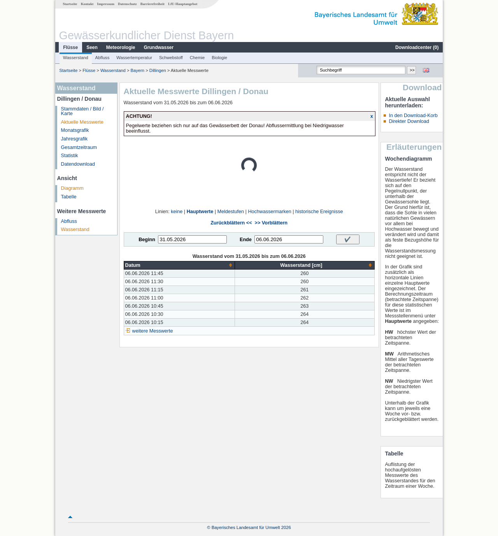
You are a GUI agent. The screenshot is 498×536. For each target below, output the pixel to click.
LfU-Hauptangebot (182, 4)
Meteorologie (120, 47)
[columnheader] (179, 265)
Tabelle (69, 197)
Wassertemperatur (134, 57)
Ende (246, 239)
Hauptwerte (200, 211)
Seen (92, 47)
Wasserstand (75, 57)
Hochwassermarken (269, 211)
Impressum (105, 4)
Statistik (69, 155)
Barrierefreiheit (152, 4)
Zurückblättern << (231, 223)
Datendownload (78, 164)
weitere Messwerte (152, 331)
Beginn (147, 239)
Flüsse (70, 47)
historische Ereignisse (319, 211)
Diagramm (72, 188)
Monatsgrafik (75, 130)
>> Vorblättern (271, 223)
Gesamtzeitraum (79, 147)
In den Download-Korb (413, 115)
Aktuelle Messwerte (82, 122)
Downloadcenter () (416, 47)
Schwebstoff (171, 57)
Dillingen (157, 70)
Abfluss (102, 57)
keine (176, 211)
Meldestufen (230, 211)
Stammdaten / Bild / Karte (82, 111)
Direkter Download (409, 121)
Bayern (137, 70)
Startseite (70, 4)
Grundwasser (159, 47)
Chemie (197, 57)
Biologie (219, 57)
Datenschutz (127, 4)
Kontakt (87, 4)
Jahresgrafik (74, 139)
